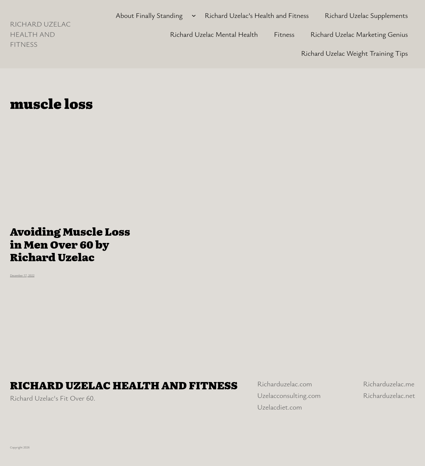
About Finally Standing (149, 15)
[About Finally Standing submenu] (194, 15)
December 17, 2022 (22, 275)
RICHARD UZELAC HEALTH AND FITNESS (40, 34)
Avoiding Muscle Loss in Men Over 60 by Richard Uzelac (70, 244)
